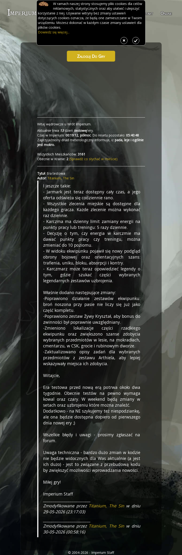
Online (166, 13)
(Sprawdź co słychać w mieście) (93, 159)
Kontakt (146, 13)
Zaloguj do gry (91, 56)
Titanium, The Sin (60, 178)
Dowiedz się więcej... (53, 32)
